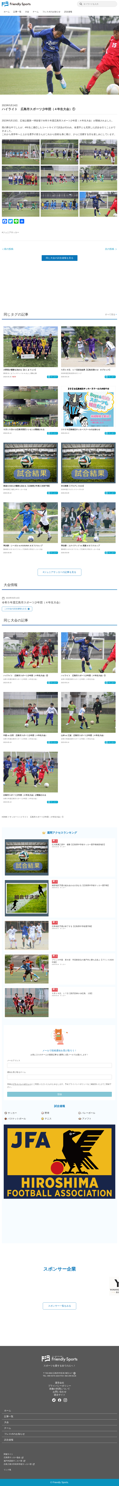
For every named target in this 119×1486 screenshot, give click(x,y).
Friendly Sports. (61, 1482)
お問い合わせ (59, 1392)
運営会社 (59, 1383)
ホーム (7, 12)
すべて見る (111, 314)
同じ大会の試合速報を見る (59, 258)
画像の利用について (59, 1389)
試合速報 (68, 12)
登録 (59, 1094)
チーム (36, 12)
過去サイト (59, 1395)
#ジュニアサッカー (10, 232)
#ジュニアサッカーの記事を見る (59, 572)
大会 (27, 12)
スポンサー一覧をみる (59, 1306)
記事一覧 (17, 12)
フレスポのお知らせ (51, 12)
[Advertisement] (59, 285)
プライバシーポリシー (22, 1084)
